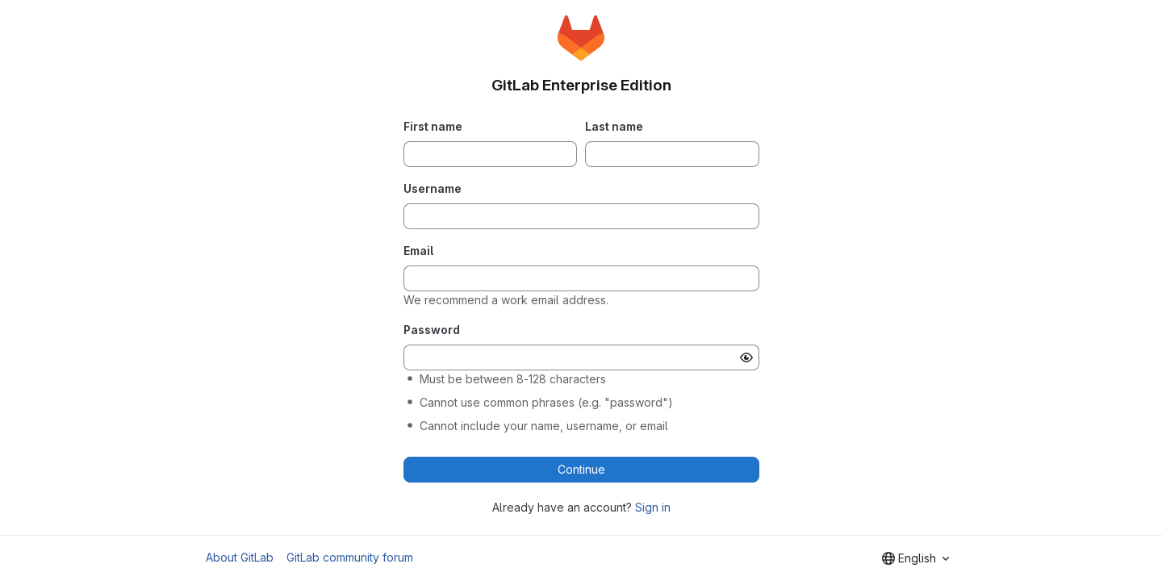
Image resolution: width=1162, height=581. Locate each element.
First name (432, 126)
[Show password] (746, 357)
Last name (614, 126)
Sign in (653, 507)
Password (431, 329)
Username (432, 188)
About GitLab (240, 557)
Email (418, 250)
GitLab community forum (349, 557)
